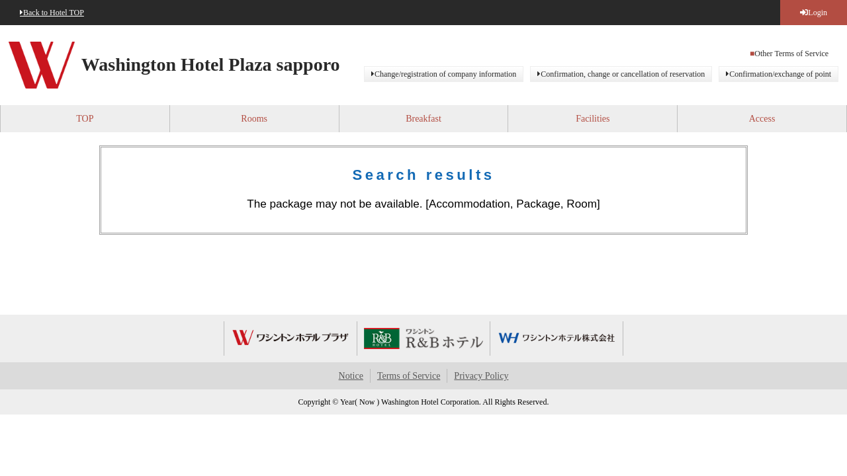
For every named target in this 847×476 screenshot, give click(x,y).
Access (762, 119)
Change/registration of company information (445, 74)
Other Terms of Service (791, 53)
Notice (351, 376)
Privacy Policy (481, 376)
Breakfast (423, 119)
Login (817, 12)
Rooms (254, 119)
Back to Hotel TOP (53, 12)
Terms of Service (408, 376)
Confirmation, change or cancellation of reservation (623, 74)
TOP (84, 119)
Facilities (592, 119)
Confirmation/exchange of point (780, 74)
